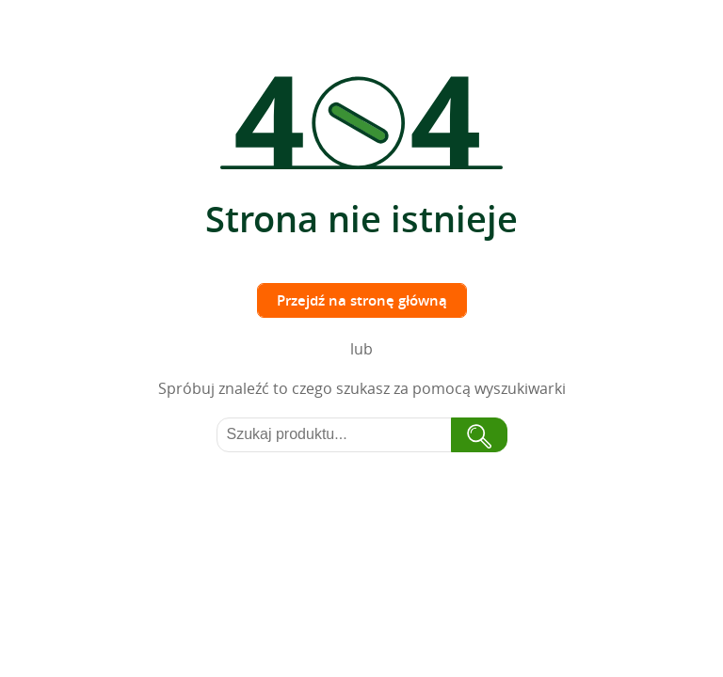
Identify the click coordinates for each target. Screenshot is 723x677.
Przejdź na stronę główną (362, 300)
